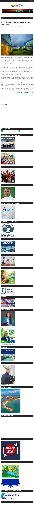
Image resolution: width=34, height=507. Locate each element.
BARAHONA (23, 26)
